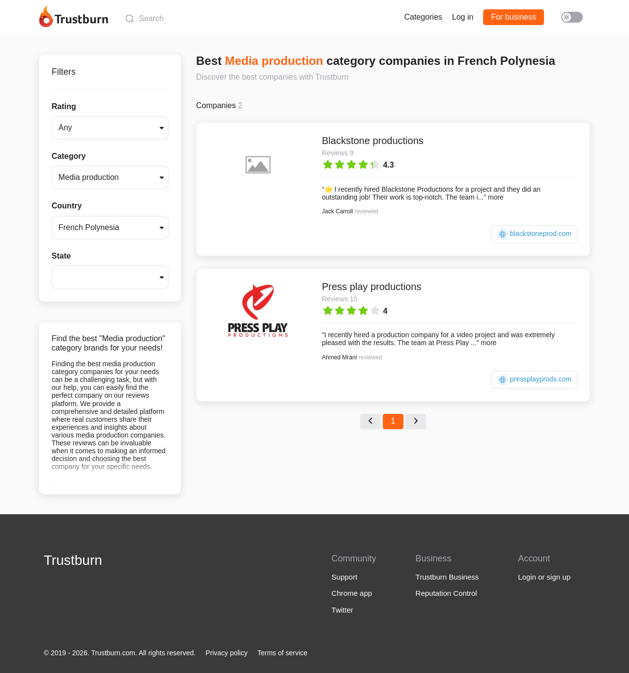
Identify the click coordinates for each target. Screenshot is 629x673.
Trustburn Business (447, 577)
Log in (463, 17)
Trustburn (73, 560)
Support (345, 577)
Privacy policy (226, 653)
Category (69, 156)
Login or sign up (544, 577)
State (61, 256)
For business (513, 17)
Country (67, 206)
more (496, 197)
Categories (423, 17)
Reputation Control (446, 593)
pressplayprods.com (534, 379)
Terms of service (282, 653)
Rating (64, 106)
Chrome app (352, 593)
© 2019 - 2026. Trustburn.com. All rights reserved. (120, 653)
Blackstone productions (373, 140)
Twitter (342, 610)
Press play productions (371, 286)
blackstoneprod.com (534, 234)
